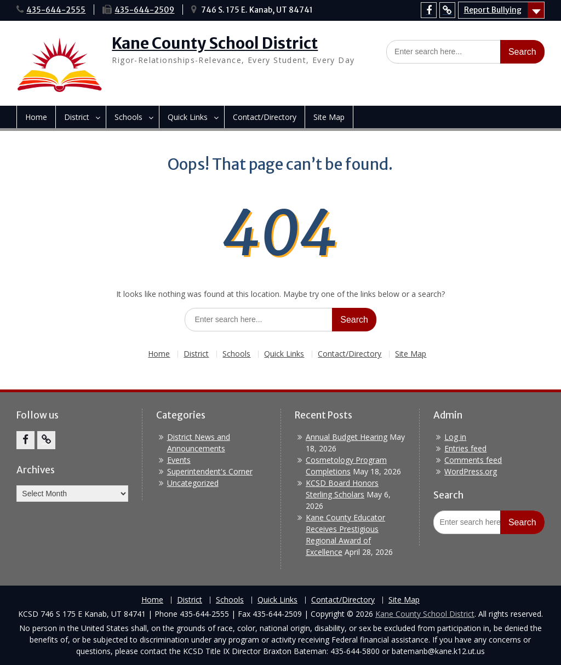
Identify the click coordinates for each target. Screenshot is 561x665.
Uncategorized (193, 483)
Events (179, 460)
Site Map (329, 117)
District (76, 117)
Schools (128, 117)
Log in (455, 437)
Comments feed (473, 460)
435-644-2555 (55, 10)
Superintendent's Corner (210, 471)
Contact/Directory (264, 117)
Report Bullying (493, 10)
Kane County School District (215, 43)
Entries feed (465, 448)
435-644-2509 (144, 10)
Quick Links (188, 117)
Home (36, 117)
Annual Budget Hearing (346, 437)
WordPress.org (470, 471)
